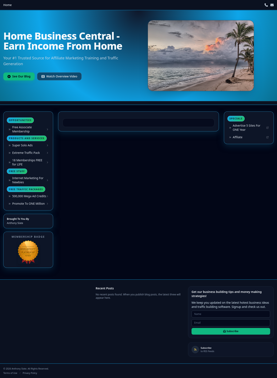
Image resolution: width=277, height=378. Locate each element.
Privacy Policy (30, 372)
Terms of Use (10, 372)
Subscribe (230, 331)
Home (7, 5)
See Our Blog (19, 76)
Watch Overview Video (59, 76)
